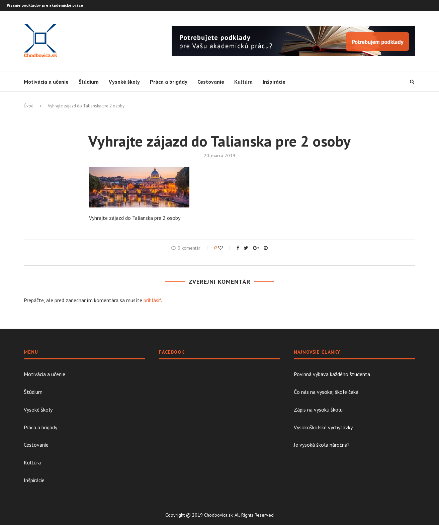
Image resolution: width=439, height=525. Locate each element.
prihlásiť (152, 300)
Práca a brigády (168, 81)
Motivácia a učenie (46, 81)
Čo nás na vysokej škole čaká (326, 391)
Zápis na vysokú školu (318, 409)
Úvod (28, 106)
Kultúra (243, 81)
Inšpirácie (274, 81)
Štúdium (89, 81)
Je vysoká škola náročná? (322, 444)
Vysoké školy (124, 81)
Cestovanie (210, 81)
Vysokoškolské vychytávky (323, 427)
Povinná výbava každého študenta (332, 374)
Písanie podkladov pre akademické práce (45, 5)
